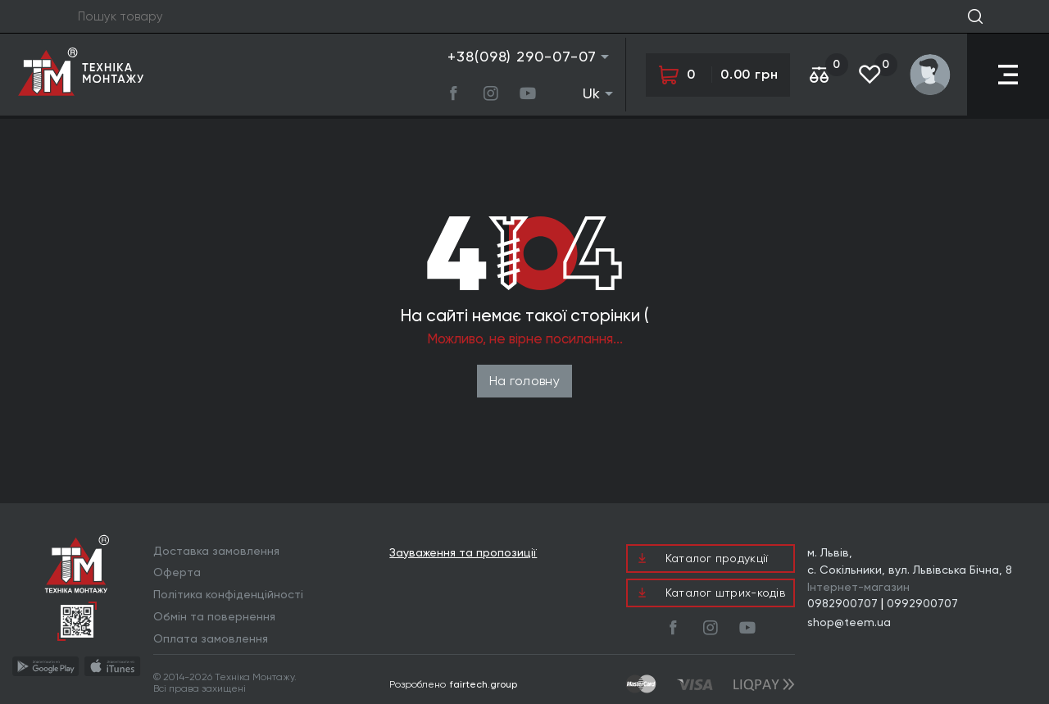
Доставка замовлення (216, 550)
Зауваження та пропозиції (463, 553)
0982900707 (842, 603)
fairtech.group (483, 684)
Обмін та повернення (214, 616)
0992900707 (922, 603)
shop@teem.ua (849, 622)
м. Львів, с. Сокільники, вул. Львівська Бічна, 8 (909, 561)
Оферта (177, 572)
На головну (524, 380)
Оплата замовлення (210, 638)
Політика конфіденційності (228, 594)
